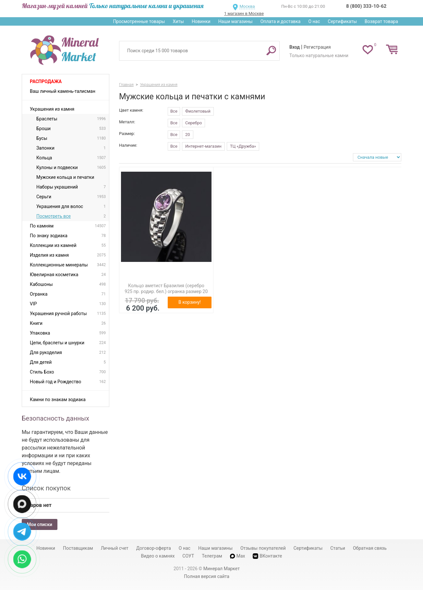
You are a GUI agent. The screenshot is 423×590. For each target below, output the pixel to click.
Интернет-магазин (203, 146)
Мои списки (39, 524)
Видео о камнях (158, 556)
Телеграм (212, 556)
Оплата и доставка (280, 21)
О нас (314, 21)
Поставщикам (78, 548)
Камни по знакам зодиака (58, 399)
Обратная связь (370, 548)
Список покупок (46, 488)
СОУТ (188, 556)
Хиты (178, 21)
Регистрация (317, 47)
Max (237, 556)
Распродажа (46, 81)
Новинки (201, 21)
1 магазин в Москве (244, 13)
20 (187, 134)
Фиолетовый (198, 111)
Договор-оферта (153, 548)
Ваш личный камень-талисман (62, 91)
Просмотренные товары (139, 21)
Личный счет (114, 548)
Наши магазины (235, 21)
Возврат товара (381, 21)
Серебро (193, 122)
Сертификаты (342, 21)
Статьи (337, 548)
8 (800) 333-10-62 (366, 6)
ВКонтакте (267, 556)
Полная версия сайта (206, 576)
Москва (247, 6)
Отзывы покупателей (263, 548)
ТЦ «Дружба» (243, 146)
